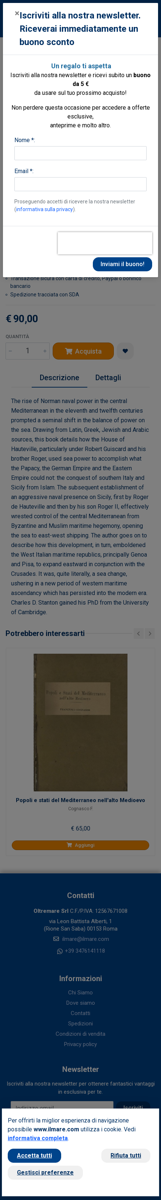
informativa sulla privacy (44, 209)
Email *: (24, 171)
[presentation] (105, 243)
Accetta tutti (34, 1155)
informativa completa (38, 1138)
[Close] (17, 13)
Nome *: (24, 140)
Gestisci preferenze (45, 1172)
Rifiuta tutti (126, 1155)
